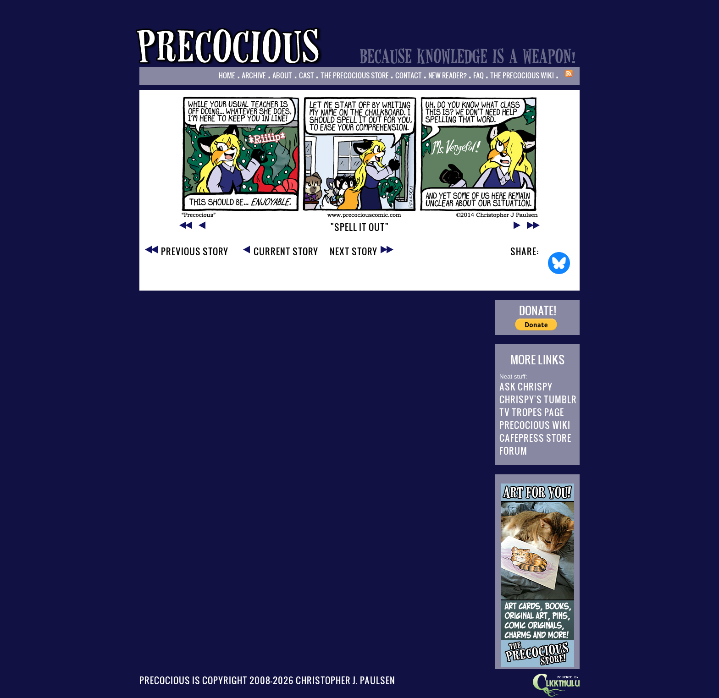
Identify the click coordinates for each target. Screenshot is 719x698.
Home (227, 75)
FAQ (478, 75)
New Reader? (447, 75)
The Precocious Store (355, 75)
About (282, 75)
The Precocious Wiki (522, 75)
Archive (254, 75)
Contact (408, 75)
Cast (306, 75)
